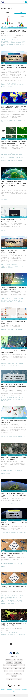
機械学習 (3, 566)
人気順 (20, 12)
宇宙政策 (14, 676)
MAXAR (5, 154)
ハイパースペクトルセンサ (19, 41)
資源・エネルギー (9, 86)
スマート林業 (22, 229)
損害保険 (22, 159)
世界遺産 (13, 632)
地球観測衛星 (18, 42)
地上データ (10, 300)
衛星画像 (8, 121)
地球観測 (13, 42)
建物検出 (7, 601)
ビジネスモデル (4, 300)
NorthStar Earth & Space (15, 39)
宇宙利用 (15, 120)
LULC (21, 595)
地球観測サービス (4, 159)
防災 (6, 162)
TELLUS (2, 156)
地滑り (20, 600)
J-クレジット (3, 83)
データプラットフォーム (13, 363)
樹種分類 (3, 44)
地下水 (8, 42)
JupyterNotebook (4, 229)
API (2, 362)
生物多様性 (15, 436)
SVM (18, 565)
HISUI (2, 39)
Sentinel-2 (14, 565)
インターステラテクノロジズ (11, 298)
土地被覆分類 (3, 42)
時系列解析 (12, 601)
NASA (9, 154)
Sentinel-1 (9, 565)
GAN (12, 595)
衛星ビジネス (21, 301)
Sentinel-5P (3, 470)
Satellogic (6, 41)
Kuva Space (6, 39)
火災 (16, 160)
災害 (9, 603)
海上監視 (11, 44)
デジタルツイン (14, 532)
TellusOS (21, 362)
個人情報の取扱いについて (11, 689)
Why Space (18, 662)
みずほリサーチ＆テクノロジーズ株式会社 (9, 84)
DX (1, 198)
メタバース (21, 532)
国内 (25, 532)
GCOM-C (17, 153)
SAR (2, 41)
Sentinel (20, 154)
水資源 (7, 44)
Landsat (17, 595)
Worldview (20, 156)
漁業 (14, 44)
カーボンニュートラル (15, 83)
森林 (23, 42)
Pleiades (13, 154)
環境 (7, 436)
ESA (2, 503)
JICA (2, 120)
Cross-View (7, 595)
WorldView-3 (9, 470)
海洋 (6, 603)
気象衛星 (19, 472)
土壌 (21, 565)
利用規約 (3, 689)
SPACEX (11, 198)
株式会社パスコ (4, 160)
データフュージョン (17, 598)
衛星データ (18, 44)
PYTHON (14, 229)
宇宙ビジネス (3, 301)
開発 (2, 438)
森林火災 (20, 601)
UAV (18, 229)
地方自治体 (3, 534)
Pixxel (22, 39)
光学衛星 (7, 472)
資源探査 (23, 44)
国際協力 (11, 120)
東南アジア (20, 120)
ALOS (2, 563)
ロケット (9, 673)
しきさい (14, 470)
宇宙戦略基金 (17, 673)
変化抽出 (3, 601)
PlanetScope (16, 563)
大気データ (13, 435)
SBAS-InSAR (3, 565)
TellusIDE (17, 362)
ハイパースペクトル (5, 600)
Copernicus (12, 153)
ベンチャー (21, 665)
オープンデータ (4, 363)
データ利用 (11, 41)
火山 (6, 566)
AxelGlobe (7, 153)
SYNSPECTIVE (18, 671)
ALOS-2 (2, 153)
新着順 (7, 12)
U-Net (8, 598)
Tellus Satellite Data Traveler (11, 156)
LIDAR (10, 229)
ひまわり (16, 157)
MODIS (2, 597)
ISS (6, 671)
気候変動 (3, 86)
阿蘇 (24, 634)
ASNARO (7, 469)
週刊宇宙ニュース (12, 503)
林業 (20, 84)
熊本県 (11, 634)
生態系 (10, 436)
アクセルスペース (4, 157)
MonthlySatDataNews (8, 563)
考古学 (12, 603)
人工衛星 (21, 157)
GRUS (21, 153)
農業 (2, 45)
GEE (14, 595)
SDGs (8, 83)
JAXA (2, 154)
